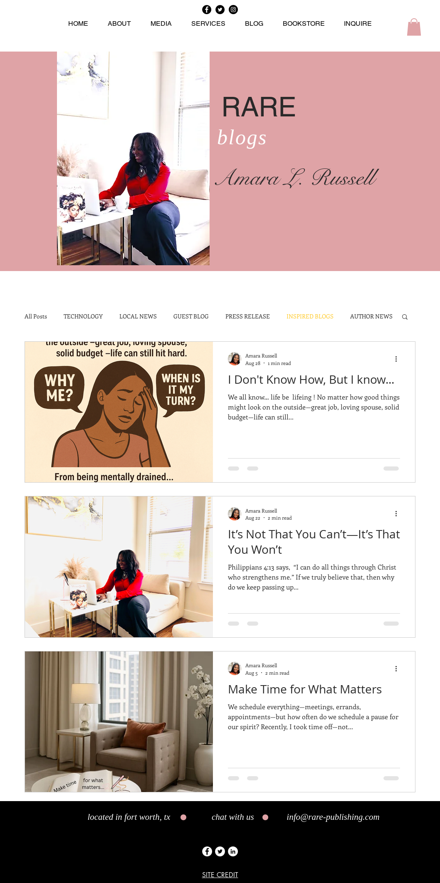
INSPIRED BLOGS (310, 316)
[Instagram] (233, 9)
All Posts (36, 316)
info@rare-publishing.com (333, 817)
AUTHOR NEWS (371, 316)
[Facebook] (206, 9)
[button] (414, 27)
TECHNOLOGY (83, 316)
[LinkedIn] (233, 851)
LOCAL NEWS (138, 316)
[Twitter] (220, 9)
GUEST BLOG (191, 316)
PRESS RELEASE (247, 316)
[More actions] (399, 359)
